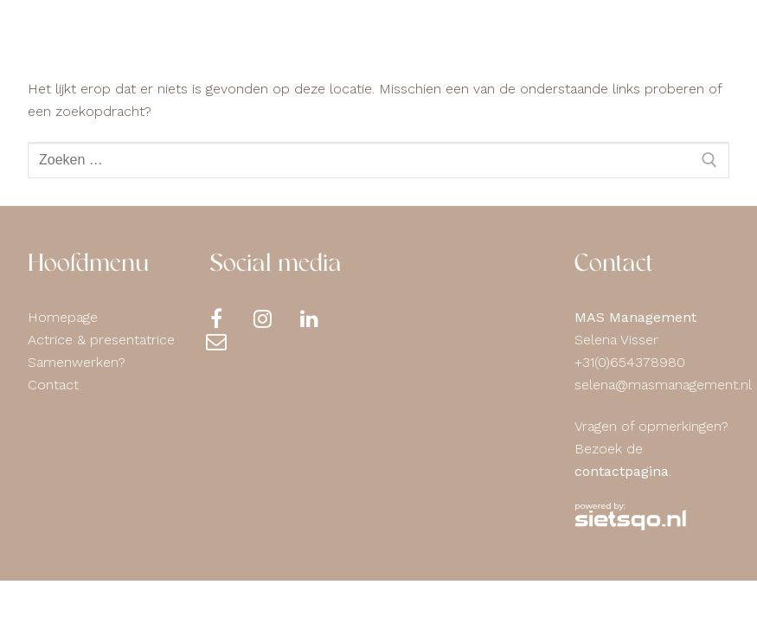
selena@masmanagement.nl (663, 384)
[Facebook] (229, 318)
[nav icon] (694, 39)
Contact (53, 384)
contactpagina (621, 471)
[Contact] (229, 341)
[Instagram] (276, 318)
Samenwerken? (76, 362)
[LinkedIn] (322, 318)
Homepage (63, 317)
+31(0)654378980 (629, 362)
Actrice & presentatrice (101, 339)
